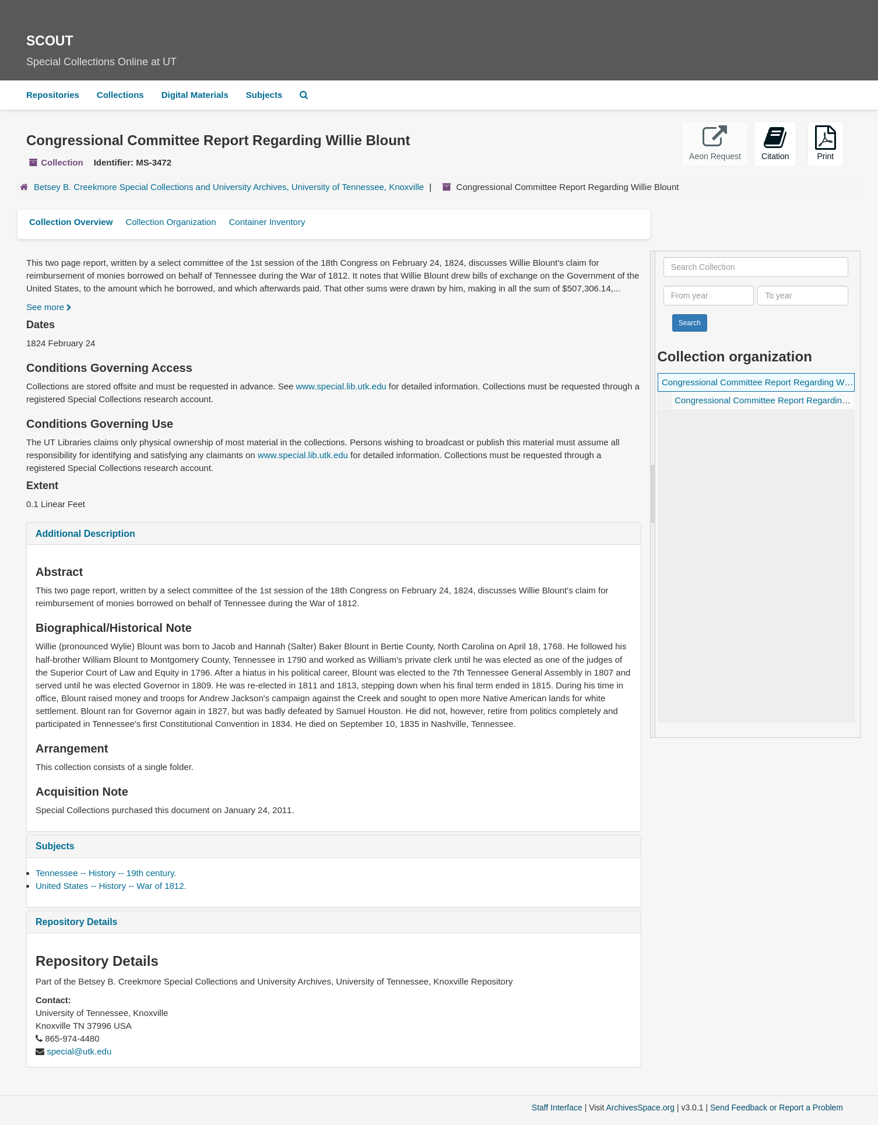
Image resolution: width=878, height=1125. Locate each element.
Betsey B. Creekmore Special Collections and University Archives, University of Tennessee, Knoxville (229, 187)
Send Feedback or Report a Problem (776, 1107)
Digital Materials (195, 95)
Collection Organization (170, 222)
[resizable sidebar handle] (653, 494)
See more (49, 307)
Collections (120, 95)
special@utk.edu (79, 1051)
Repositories (52, 95)
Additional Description (85, 534)
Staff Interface (557, 1107)
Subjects (264, 95)
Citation (775, 143)
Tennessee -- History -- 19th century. (106, 873)
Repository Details (76, 922)
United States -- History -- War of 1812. (111, 886)
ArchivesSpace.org (640, 1107)
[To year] (802, 295)
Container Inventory (267, 222)
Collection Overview (71, 222)
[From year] (708, 295)
